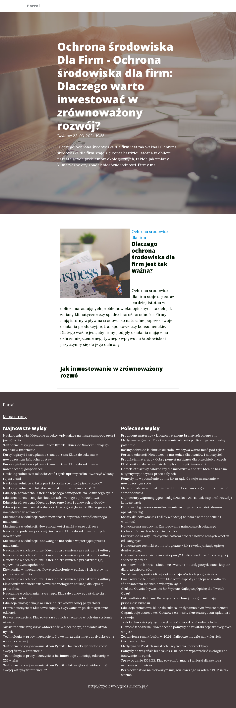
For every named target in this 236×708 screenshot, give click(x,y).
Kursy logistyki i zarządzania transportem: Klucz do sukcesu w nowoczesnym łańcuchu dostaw (50, 457)
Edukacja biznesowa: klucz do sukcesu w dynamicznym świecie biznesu (174, 608)
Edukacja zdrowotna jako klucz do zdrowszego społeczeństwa (51, 498)
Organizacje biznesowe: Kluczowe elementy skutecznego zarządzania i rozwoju (175, 614)
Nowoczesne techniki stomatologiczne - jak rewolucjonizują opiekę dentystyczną (172, 547)
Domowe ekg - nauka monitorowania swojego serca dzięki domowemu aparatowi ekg (175, 509)
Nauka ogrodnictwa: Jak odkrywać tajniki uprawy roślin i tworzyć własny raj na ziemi (58, 476)
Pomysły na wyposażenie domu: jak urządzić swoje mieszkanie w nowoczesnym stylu (170, 480)
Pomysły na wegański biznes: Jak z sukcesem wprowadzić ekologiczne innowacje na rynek (174, 653)
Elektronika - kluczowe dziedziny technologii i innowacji (163, 464)
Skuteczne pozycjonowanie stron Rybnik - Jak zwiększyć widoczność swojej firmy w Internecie (55, 648)
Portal (35, 6)
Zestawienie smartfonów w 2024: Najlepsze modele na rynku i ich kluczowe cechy (171, 638)
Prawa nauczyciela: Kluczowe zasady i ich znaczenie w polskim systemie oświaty (57, 619)
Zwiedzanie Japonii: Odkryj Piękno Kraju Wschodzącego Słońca (169, 574)
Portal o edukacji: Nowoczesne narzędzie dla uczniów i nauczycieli (171, 455)
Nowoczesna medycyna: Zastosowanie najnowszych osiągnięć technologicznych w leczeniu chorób (168, 528)
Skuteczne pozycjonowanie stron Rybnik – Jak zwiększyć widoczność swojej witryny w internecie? (55, 667)
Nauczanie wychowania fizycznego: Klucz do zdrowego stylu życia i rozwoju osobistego (54, 595)
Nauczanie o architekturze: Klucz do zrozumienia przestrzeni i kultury (56, 550)
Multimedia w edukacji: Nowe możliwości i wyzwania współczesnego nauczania (55, 519)
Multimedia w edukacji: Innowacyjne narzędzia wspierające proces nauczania (54, 543)
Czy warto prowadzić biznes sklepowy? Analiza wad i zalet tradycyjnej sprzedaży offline (174, 557)
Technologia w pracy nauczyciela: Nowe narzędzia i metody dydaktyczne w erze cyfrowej (58, 638)
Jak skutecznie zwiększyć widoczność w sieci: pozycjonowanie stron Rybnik (55, 629)
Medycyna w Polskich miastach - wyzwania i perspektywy (164, 646)
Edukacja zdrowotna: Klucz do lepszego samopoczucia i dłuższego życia (58, 493)
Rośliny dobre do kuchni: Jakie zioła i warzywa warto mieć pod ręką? (172, 450)
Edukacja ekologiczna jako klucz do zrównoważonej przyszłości (51, 603)
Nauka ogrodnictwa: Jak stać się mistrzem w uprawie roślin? (49, 488)
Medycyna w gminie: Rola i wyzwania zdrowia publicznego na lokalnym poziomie (174, 442)
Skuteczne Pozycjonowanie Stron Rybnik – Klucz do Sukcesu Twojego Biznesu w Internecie (56, 447)
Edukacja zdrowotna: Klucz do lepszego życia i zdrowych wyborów (54, 502)
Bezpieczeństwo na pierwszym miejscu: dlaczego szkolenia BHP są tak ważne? (174, 672)
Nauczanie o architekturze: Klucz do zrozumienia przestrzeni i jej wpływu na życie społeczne (53, 562)
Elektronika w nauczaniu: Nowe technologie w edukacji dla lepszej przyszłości (53, 586)
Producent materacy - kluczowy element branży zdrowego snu (169, 435)
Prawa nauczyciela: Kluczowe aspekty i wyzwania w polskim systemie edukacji (55, 610)
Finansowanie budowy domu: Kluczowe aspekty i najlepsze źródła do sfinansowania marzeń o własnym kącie (173, 581)
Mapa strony (15, 416)
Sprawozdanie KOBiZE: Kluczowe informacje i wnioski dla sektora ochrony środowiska (171, 662)
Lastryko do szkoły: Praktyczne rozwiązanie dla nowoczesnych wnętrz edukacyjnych (175, 538)
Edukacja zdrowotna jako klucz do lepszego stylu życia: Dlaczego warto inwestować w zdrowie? (57, 509)
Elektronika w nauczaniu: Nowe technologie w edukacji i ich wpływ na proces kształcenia (55, 571)
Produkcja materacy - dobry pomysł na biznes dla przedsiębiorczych (173, 459)
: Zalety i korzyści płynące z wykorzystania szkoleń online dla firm (170, 622)
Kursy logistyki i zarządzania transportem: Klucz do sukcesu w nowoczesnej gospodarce (50, 466)
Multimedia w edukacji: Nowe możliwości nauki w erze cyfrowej (51, 526)
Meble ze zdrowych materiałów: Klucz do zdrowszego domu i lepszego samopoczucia (175, 490)
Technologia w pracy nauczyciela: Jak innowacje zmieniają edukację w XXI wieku (56, 658)
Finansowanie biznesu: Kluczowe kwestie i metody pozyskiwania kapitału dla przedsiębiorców (176, 567)
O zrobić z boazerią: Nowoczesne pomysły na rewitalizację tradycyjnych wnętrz (176, 629)
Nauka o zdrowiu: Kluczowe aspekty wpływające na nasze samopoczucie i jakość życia (59, 437)
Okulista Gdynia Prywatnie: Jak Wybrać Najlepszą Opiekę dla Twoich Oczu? (172, 591)
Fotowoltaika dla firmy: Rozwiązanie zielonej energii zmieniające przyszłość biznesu (170, 600)
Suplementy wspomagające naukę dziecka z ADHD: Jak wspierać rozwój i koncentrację (176, 500)
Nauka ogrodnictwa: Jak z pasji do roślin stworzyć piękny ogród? (52, 483)
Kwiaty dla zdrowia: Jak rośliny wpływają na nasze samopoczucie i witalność (171, 519)
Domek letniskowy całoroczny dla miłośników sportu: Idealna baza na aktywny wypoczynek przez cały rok (174, 471)
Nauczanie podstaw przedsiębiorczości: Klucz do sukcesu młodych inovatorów (54, 533)
